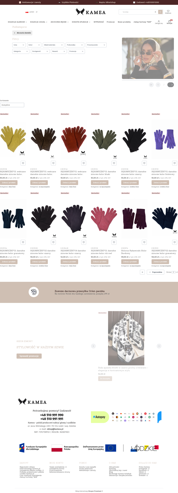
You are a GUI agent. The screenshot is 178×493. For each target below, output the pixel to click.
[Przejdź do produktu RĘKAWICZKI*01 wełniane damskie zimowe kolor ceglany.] (74, 139)
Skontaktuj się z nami (118, 470)
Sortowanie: (4, 101)
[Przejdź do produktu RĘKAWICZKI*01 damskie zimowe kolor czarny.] (134, 139)
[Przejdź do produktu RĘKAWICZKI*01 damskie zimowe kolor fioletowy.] (165, 139)
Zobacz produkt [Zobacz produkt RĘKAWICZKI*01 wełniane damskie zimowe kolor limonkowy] (8, 182)
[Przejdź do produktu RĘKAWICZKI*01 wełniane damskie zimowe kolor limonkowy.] (13, 139)
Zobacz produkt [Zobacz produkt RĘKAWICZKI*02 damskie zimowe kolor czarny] (39, 262)
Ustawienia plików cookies (31, 470)
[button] (160, 12)
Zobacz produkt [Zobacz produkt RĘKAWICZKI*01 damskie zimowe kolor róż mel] (99, 262)
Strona (168, 272)
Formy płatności (86, 469)
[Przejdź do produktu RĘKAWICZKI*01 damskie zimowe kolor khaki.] (104, 139)
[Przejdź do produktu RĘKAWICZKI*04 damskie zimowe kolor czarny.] (74, 218)
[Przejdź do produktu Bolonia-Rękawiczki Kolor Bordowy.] (134, 218)
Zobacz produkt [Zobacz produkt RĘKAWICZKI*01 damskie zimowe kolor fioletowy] (160, 182)
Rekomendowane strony (59, 472)
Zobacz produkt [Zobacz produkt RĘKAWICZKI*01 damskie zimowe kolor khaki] (99, 182)
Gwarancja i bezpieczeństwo (120, 475)
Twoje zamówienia (57, 467)
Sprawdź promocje (29, 356)
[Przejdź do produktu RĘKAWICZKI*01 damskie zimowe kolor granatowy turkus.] (13, 218)
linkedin (142, 475)
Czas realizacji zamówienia (31, 475)
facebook (143, 470)
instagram (143, 469)
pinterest (143, 474)
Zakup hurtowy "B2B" (29, 477)
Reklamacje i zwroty (30, 2)
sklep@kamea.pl (55, 429)
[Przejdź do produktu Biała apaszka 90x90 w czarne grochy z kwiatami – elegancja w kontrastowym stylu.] (126, 338)
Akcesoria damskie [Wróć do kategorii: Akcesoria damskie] (22, 33)
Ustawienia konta (56, 469)
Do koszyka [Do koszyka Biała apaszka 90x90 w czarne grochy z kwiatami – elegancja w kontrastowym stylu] (105, 379)
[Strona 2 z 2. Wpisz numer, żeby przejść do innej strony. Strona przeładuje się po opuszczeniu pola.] (173, 272)
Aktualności (114, 467)
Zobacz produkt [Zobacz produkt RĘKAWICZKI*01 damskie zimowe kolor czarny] (130, 182)
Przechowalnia (55, 470)
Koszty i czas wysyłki (87, 467)
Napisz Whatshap (106, 2)
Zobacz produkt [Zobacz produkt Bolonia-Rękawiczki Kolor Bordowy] (130, 262)
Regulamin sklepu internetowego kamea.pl (30, 468)
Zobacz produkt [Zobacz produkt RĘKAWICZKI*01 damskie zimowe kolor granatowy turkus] (8, 262)
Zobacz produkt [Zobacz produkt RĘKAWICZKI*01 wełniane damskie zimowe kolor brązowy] (39, 182)
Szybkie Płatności (68, 2)
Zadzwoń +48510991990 (146, 2)
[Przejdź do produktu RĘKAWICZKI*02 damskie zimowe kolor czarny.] (43, 218)
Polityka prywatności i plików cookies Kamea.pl (32, 473)
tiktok (141, 472)
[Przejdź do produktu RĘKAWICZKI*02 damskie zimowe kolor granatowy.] (165, 218)
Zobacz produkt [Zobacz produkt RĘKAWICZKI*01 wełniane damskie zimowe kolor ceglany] (69, 182)
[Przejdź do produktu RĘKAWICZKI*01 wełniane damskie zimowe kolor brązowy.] (43, 139)
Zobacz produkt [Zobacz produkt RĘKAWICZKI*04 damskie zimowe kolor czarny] (69, 262)
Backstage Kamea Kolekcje (120, 474)
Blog (111, 472)
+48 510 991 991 (51, 419)
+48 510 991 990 (51, 415)
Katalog (112, 469)
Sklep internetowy (88, 491)
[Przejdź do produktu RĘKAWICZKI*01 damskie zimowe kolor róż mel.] (104, 218)
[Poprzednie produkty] (155, 272)
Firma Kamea (144, 467)
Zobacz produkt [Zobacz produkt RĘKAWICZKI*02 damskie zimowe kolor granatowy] (160, 262)
